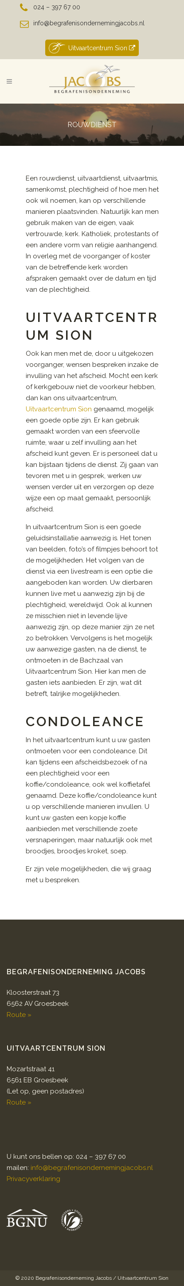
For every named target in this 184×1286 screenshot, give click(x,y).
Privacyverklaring (33, 1179)
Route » (19, 1015)
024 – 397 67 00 (56, 7)
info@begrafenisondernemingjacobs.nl (89, 23)
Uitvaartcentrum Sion (92, 47)
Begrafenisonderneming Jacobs (73, 1278)
